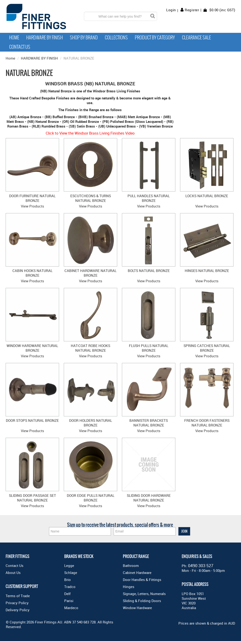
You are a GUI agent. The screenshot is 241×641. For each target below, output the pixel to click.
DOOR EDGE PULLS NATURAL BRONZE (90, 497)
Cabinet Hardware (137, 572)
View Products (32, 206)
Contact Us (19, 47)
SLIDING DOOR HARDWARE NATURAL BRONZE (149, 497)
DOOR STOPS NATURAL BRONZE (32, 420)
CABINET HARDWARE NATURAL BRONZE (90, 273)
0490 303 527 (200, 565)
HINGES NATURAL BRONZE (207, 270)
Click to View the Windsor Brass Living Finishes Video (90, 133)
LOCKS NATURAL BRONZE (206, 195)
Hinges (128, 586)
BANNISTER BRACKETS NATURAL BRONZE (148, 422)
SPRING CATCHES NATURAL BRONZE (207, 348)
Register (192, 10)
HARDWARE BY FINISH (39, 58)
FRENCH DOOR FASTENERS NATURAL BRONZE (207, 422)
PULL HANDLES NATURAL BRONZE (149, 198)
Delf (67, 593)
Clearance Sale (196, 37)
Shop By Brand (84, 37)
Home (14, 37)
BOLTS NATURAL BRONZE (149, 270)
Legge (69, 565)
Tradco (69, 586)
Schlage (70, 572)
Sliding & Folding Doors (142, 600)
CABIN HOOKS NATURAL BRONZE (32, 273)
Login (171, 10)
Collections (116, 37)
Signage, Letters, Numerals (144, 593)
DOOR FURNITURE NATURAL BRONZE (32, 198)
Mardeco (71, 607)
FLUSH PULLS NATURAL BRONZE (148, 348)
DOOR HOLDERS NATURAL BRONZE (90, 422)
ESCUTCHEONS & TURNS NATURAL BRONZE (90, 198)
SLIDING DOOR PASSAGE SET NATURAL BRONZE (32, 497)
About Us (13, 572)
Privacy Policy (17, 602)
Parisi (68, 600)
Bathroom (131, 565)
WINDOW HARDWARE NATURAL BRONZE (32, 348)
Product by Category (155, 37)
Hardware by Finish (44, 37)
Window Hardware (137, 607)
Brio (67, 579)
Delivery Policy (18, 609)
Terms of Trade (18, 595)
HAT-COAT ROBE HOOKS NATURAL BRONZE (90, 348)
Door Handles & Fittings (142, 579)
